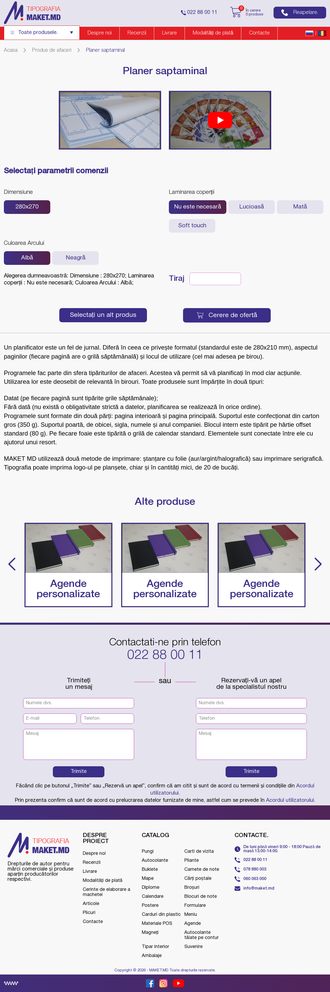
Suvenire (193, 947)
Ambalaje (152, 956)
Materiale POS (157, 923)
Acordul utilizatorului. (290, 800)
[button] (12, 564)
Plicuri (89, 913)
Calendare (152, 896)
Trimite (79, 771)
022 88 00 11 (165, 656)
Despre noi (99, 33)
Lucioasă (251, 207)
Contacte (259, 33)
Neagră (76, 258)
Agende (192, 923)
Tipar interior (155, 947)
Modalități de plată (213, 33)
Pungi (148, 851)
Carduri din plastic (161, 914)
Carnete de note (201, 869)
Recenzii (136, 33)
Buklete (150, 869)
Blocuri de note (200, 896)
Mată (300, 207)
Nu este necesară (197, 207)
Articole (91, 904)
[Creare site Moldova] (11, 983)
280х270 (27, 207)
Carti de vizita (199, 851)
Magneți (150, 932)
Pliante (191, 860)
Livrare (169, 33)
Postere (150, 905)
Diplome (150, 887)
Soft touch (192, 226)
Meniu (190, 914)
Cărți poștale (197, 878)
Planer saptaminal (105, 50)
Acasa (11, 50)
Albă (27, 258)
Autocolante (155, 860)
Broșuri (191, 887)
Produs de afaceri (51, 50)
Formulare (195, 905)
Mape (148, 878)
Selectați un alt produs (103, 315)
